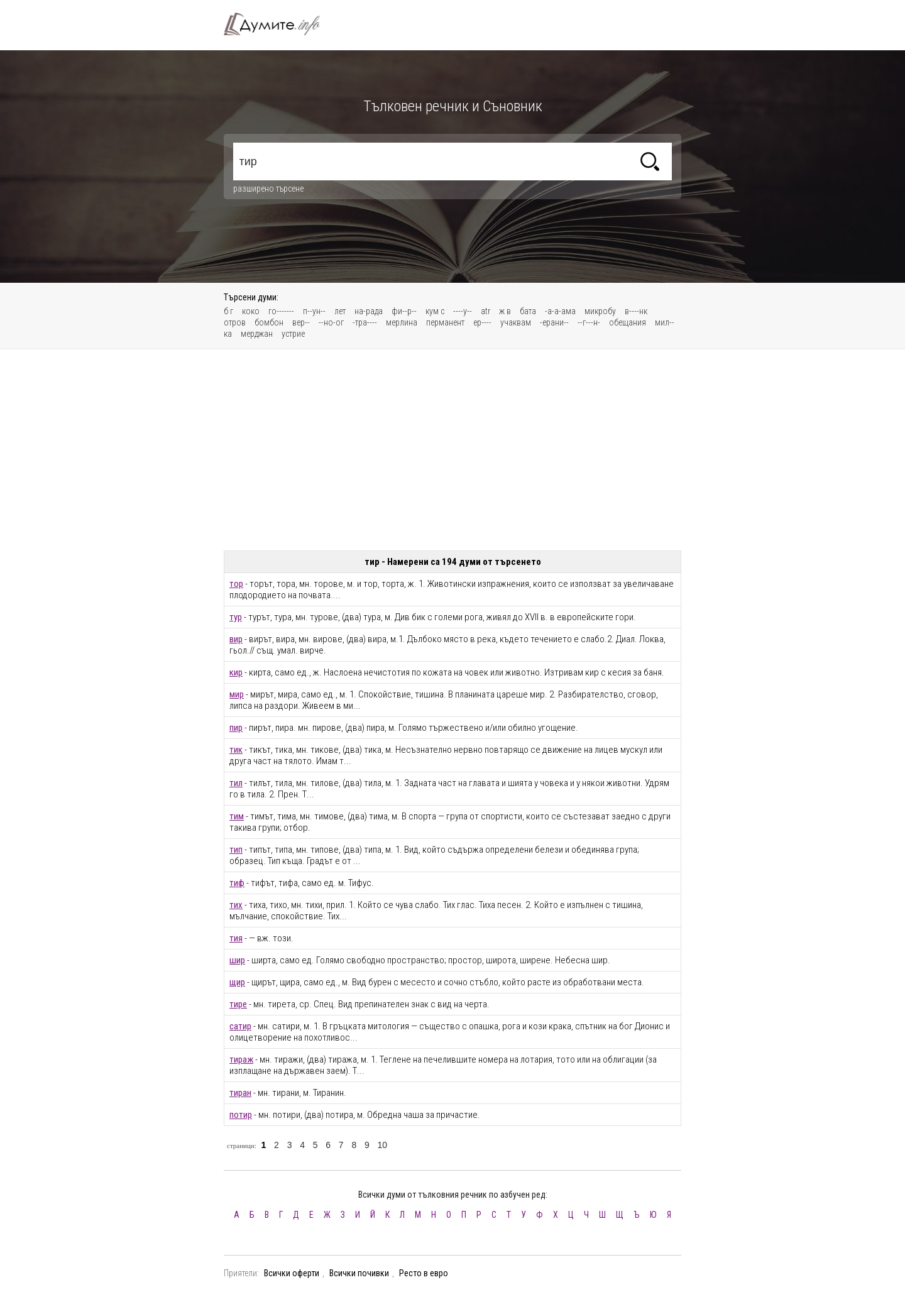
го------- (281, 311)
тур (235, 617)
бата (528, 311)
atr (485, 311)
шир (237, 960)
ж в (505, 311)
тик (236, 749)
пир (236, 727)
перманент (445, 322)
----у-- (462, 311)
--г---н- (589, 322)
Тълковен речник (279, 24)
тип (236, 849)
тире (238, 1004)
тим (236, 816)
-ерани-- (554, 322)
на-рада (368, 311)
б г (228, 311)
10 (382, 1145)
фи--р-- (404, 311)
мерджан (257, 334)
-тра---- (365, 322)
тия (236, 938)
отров (235, 322)
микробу (600, 311)
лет (340, 311)
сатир (240, 1026)
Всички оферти (291, 1273)
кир (236, 672)
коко (251, 311)
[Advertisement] (452, 450)
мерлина (401, 322)
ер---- (482, 322)
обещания (627, 322)
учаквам (515, 322)
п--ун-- (314, 311)
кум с (434, 311)
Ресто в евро (423, 1273)
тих (236, 905)
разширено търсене (268, 188)
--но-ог (331, 322)
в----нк (636, 311)
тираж (241, 1059)
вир (236, 639)
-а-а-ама (560, 311)
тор (236, 583)
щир (237, 982)
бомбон (269, 322)
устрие (293, 334)
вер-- (301, 322)
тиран (240, 1092)
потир (240, 1114)
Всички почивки (359, 1273)
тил (236, 783)
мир (236, 694)
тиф (236, 883)
